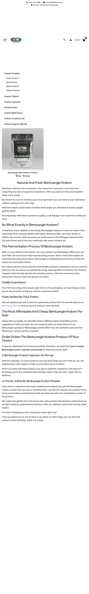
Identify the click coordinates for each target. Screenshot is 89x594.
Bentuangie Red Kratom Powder (23, 172)
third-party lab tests (11, 305)
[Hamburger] (5, 40)
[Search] (64, 40)
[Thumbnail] (16, 40)
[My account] (71, 40)
